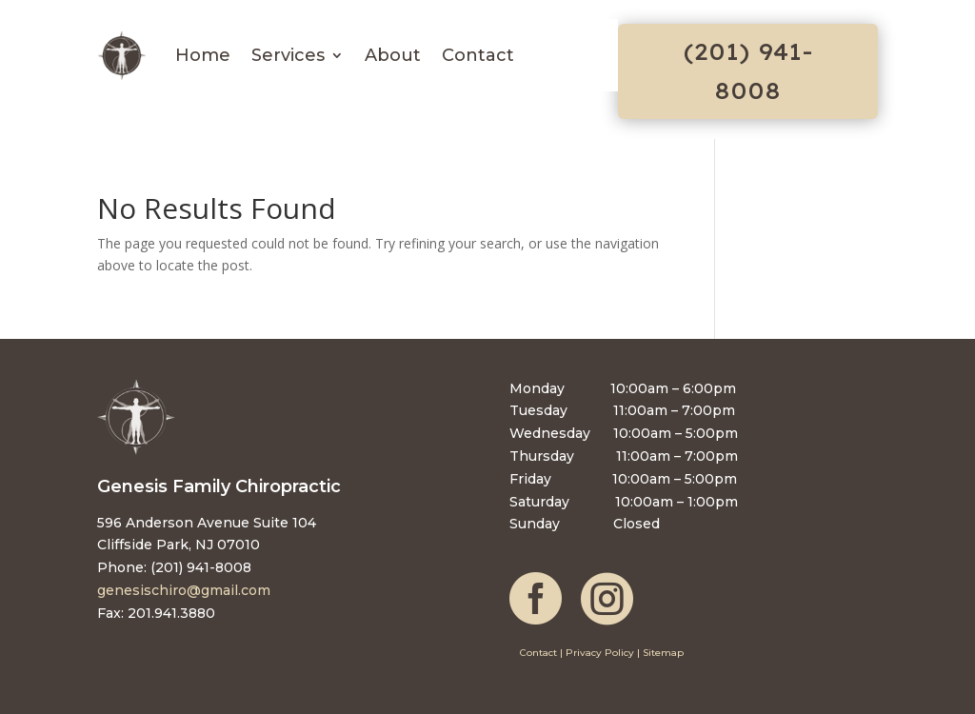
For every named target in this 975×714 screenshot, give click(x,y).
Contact (478, 55)
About (393, 55)
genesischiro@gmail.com (183, 590)
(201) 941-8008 (748, 71)
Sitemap (663, 652)
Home (202, 55)
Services (288, 55)
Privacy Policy (600, 652)
